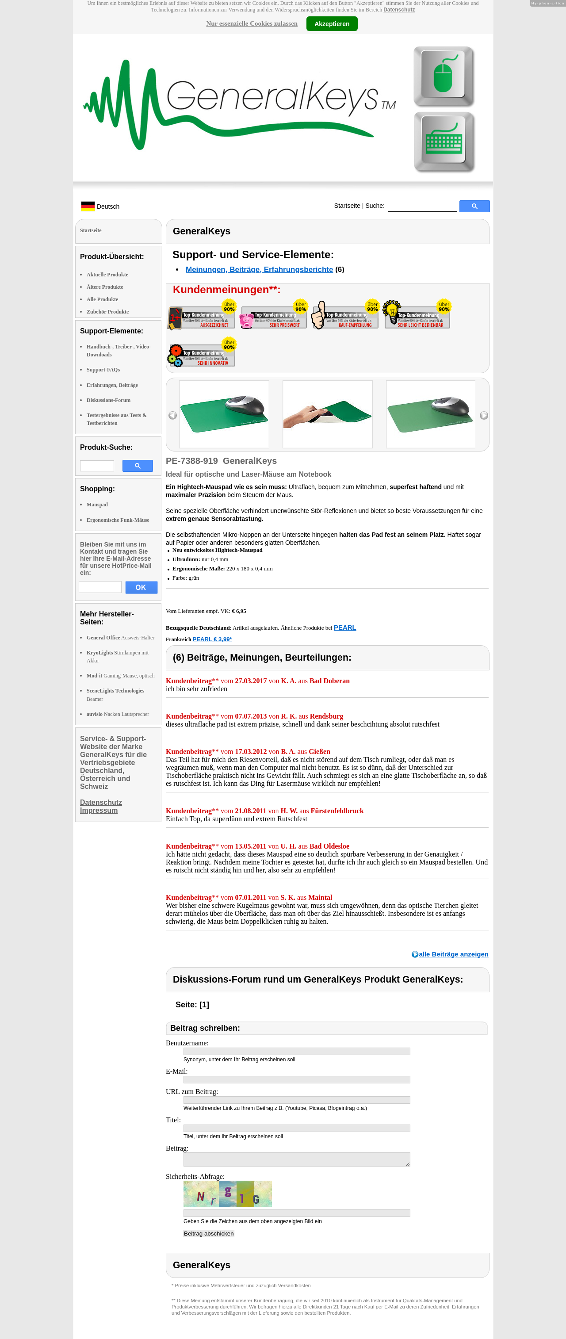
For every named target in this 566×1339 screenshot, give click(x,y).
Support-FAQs (103, 370)
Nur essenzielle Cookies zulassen (252, 23)
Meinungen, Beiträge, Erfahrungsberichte (259, 269)
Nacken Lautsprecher (118, 714)
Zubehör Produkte (108, 312)
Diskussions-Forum (108, 400)
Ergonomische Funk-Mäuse (118, 520)
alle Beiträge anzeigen (454, 954)
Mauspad (97, 504)
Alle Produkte (102, 299)
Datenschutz (399, 10)
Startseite (347, 205)
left (172, 415)
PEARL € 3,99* (212, 639)
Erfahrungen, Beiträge (112, 385)
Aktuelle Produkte (107, 275)
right (484, 415)
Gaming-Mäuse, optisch (121, 676)
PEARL (345, 627)
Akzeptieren (331, 23)
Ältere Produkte (105, 287)
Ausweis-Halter (120, 638)
